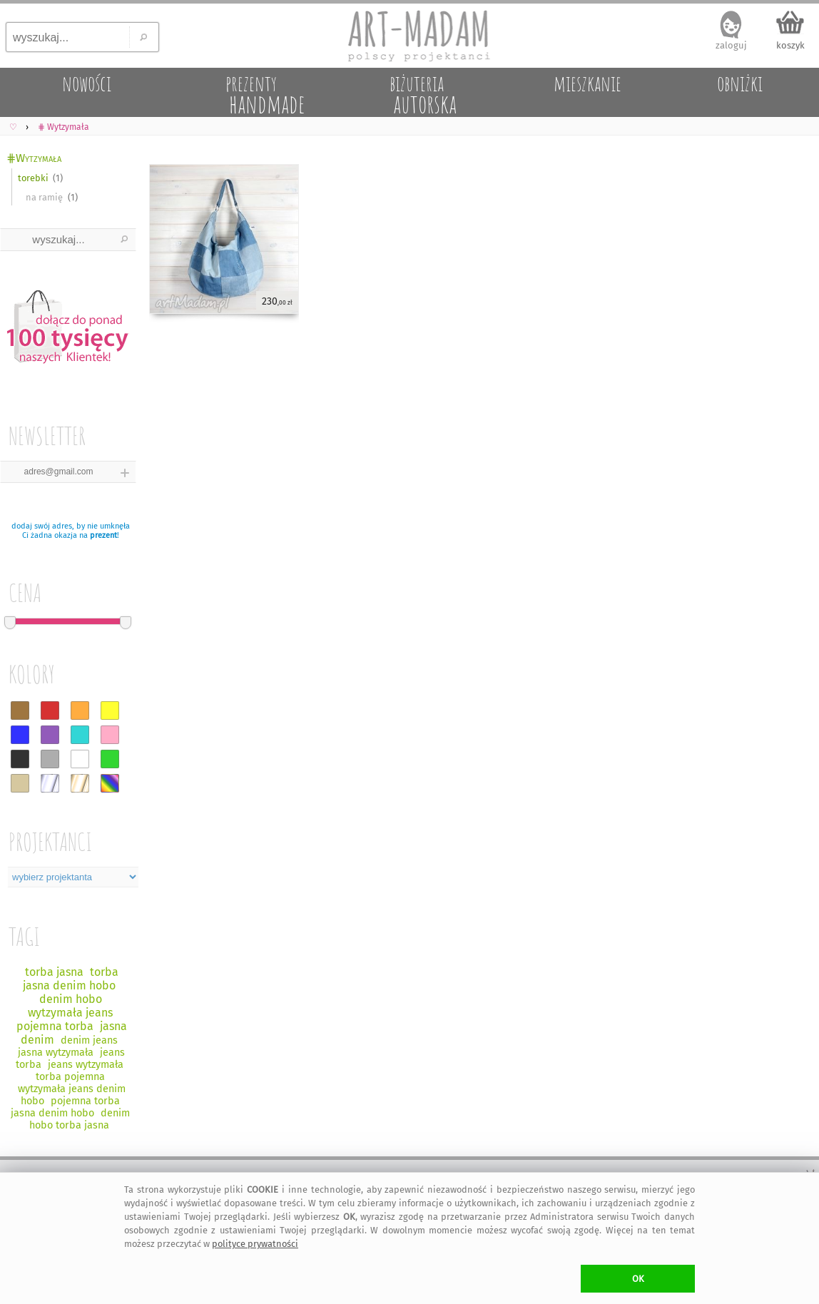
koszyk (790, 45)
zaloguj (731, 45)
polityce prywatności (255, 1243)
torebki (33, 178)
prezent (103, 535)
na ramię (44, 197)
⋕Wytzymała (33, 158)
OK (638, 1278)
